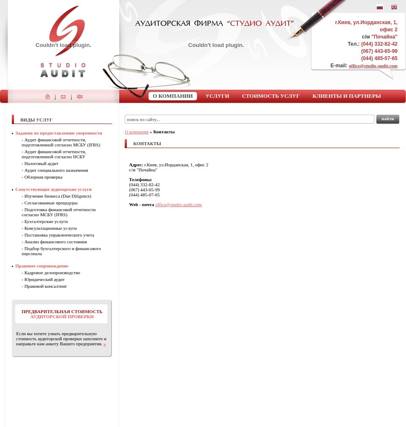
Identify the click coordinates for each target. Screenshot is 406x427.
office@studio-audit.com (373, 65)
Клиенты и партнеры (347, 96)
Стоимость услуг (271, 96)
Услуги (217, 96)
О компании (173, 96)
